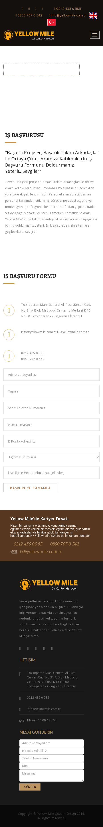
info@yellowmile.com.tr (67, 15)
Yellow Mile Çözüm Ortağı (56, 813)
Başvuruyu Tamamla (30, 488)
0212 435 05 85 (28, 544)
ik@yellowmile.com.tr (36, 552)
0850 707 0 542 (29, 15)
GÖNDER (30, 787)
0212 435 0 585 (67, 8)
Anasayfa (69, 79)
